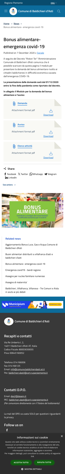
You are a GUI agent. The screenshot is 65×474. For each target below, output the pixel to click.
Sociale (40, 53)
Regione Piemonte (13, 3)
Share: (9, 169)
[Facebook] (7, 430)
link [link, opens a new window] (32, 456)
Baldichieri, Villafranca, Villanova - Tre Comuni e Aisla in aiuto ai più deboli (32, 290)
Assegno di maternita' (16, 282)
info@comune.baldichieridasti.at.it (28, 369)
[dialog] (32, 453)
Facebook (10, 174)
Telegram (50, 174)
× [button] (62, 436)
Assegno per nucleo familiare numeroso (25, 276)
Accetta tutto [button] (21, 462)
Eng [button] (54, 3)
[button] (32, 469)
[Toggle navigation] (6, 11)
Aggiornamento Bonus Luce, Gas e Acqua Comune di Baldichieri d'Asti (31, 246)
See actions (10, 185)
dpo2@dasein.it (18, 396)
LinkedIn (11, 177)
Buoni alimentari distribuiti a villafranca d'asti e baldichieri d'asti (29, 255)
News (16, 23)
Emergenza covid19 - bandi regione (23, 270)
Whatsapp (36, 174)
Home (6, 23)
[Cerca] (59, 11)
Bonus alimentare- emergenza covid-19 (25, 264)
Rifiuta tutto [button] (44, 462)
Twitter (22, 174)
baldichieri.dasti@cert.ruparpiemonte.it (28, 373)
